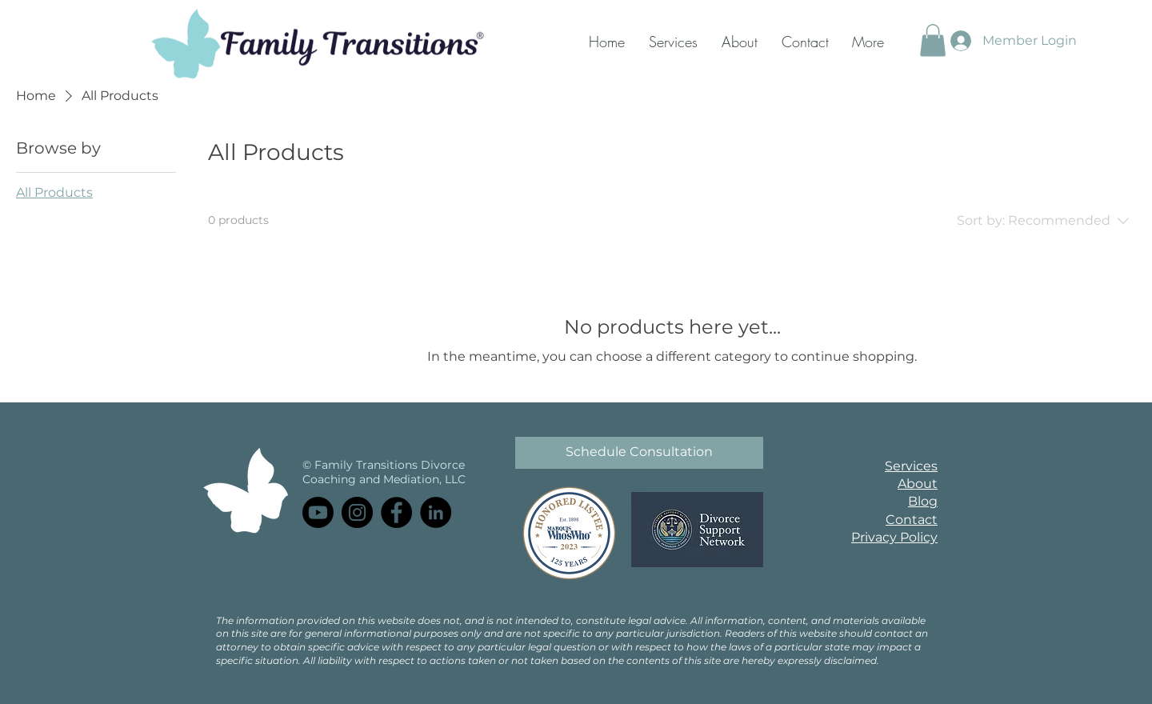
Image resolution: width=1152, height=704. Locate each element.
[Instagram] (357, 512)
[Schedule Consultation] (639, 453)
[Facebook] (396, 512)
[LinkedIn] (435, 512)
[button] (932, 40)
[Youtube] (318, 512)
